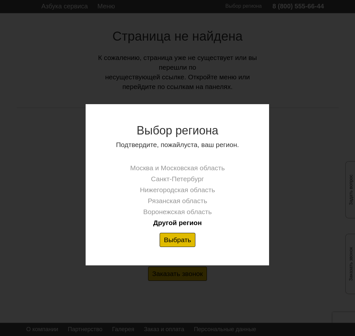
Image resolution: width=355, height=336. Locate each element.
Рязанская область (177, 200)
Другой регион (177, 222)
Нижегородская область (177, 189)
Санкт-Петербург (177, 179)
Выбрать (177, 239)
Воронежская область (177, 211)
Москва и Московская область (177, 168)
